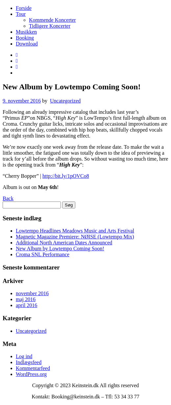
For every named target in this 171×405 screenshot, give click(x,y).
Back (8, 198)
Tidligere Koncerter (49, 26)
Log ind (24, 356)
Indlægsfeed (28, 362)
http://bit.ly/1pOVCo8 (65, 176)
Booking (25, 38)
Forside (24, 8)
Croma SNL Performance (42, 254)
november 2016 (32, 293)
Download (27, 44)
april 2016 (26, 305)
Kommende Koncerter (52, 20)
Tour (21, 14)
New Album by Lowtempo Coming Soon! (60, 248)
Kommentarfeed (33, 368)
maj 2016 (26, 299)
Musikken (26, 32)
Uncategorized (65, 101)
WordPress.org (31, 374)
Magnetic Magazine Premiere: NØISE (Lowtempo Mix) (75, 236)
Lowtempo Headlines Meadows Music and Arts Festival (75, 231)
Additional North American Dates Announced (64, 242)
